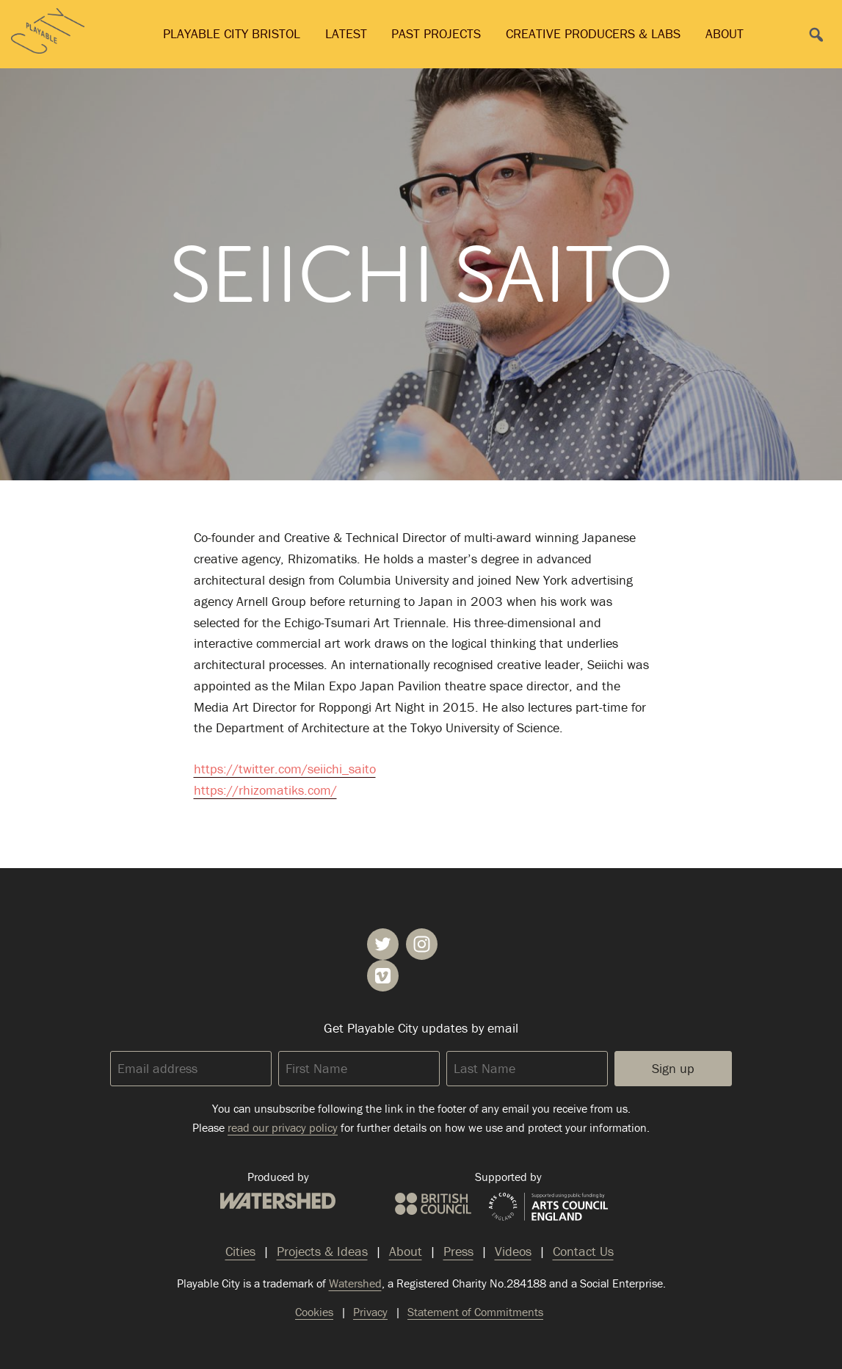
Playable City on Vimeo (383, 975)
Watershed (277, 1201)
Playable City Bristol (231, 33)
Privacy (370, 1311)
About (724, 33)
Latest (346, 33)
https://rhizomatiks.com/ (265, 789)
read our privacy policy (283, 1127)
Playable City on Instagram (422, 944)
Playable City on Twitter (383, 944)
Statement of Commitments (475, 1311)
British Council (433, 1204)
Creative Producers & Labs (593, 33)
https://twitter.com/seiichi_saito (285, 768)
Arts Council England (548, 1207)
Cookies (314, 1311)
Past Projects (436, 33)
